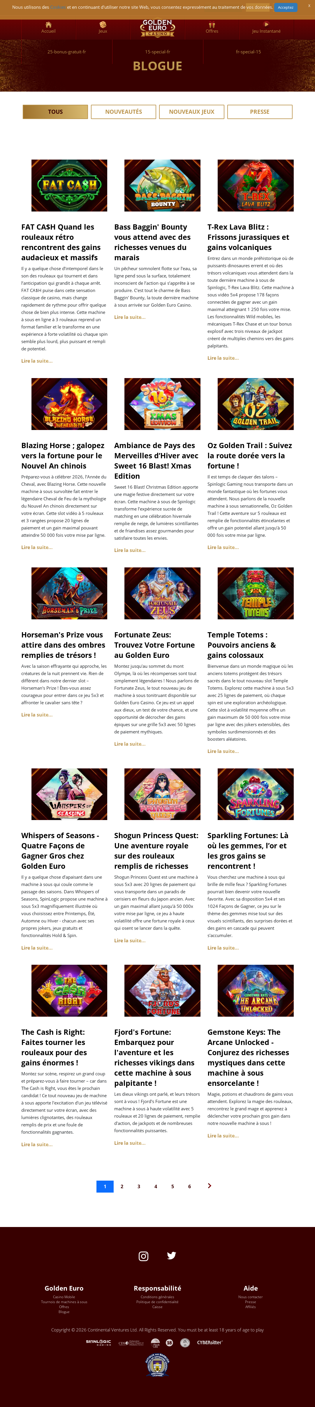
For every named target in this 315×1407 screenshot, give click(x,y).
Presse (260, 112)
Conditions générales (157, 1296)
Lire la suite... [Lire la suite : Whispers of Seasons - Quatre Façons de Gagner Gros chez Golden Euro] (37, 948)
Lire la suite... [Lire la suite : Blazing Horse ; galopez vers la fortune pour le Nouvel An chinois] (37, 547)
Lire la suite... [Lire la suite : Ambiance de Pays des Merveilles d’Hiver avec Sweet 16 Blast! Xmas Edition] (130, 550)
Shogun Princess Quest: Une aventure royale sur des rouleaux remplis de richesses (156, 850)
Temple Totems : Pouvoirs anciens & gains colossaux (241, 645)
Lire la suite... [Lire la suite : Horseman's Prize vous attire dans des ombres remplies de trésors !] (37, 715)
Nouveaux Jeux (191, 112)
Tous (55, 112)
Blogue (64, 1311)
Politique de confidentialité (157, 1301)
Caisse (157, 1306)
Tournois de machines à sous (64, 1301)
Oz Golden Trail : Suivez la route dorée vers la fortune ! (249, 455)
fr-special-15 (248, 52)
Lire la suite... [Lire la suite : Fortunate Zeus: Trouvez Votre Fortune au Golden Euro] (130, 744)
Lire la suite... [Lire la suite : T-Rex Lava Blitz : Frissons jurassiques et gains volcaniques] (223, 358)
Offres (64, 1306)
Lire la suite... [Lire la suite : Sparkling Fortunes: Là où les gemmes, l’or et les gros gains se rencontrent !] (223, 948)
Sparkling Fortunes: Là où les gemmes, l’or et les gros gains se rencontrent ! (247, 850)
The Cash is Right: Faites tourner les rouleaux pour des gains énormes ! (54, 1047)
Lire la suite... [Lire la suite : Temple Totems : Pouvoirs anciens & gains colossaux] (223, 751)
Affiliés (250, 1306)
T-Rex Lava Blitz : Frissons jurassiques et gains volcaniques (248, 237)
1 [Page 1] (105, 1186)
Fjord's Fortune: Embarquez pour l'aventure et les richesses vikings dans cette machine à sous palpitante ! (154, 1057)
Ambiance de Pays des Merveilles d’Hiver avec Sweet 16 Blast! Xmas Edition (156, 460)
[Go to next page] (208, 1186)
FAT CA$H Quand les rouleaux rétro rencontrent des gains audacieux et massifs (61, 242)
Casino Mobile (64, 1296)
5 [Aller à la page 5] (172, 1186)
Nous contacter (250, 1296)
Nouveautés (123, 112)
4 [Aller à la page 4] (155, 1186)
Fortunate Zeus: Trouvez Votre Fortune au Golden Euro (154, 645)
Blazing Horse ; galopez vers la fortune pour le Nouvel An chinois (62, 455)
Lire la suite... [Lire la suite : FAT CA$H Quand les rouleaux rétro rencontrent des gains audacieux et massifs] (37, 361)
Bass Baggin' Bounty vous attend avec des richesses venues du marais (152, 242)
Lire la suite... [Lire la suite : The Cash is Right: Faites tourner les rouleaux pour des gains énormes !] (37, 1144)
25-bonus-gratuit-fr (66, 52)
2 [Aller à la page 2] (122, 1186)
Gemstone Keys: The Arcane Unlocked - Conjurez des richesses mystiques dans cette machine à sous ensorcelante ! (248, 1057)
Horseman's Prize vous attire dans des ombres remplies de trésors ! (63, 645)
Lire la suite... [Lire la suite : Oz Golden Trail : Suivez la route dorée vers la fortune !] (223, 547)
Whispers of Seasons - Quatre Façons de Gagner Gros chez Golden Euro (60, 850)
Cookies (58, 7)
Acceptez (285, 7)
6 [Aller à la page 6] (189, 1186)
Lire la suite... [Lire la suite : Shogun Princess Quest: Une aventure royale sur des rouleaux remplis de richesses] (130, 940)
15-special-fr (157, 52)
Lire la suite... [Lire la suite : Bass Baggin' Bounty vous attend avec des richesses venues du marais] (130, 317)
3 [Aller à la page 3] (139, 1186)
